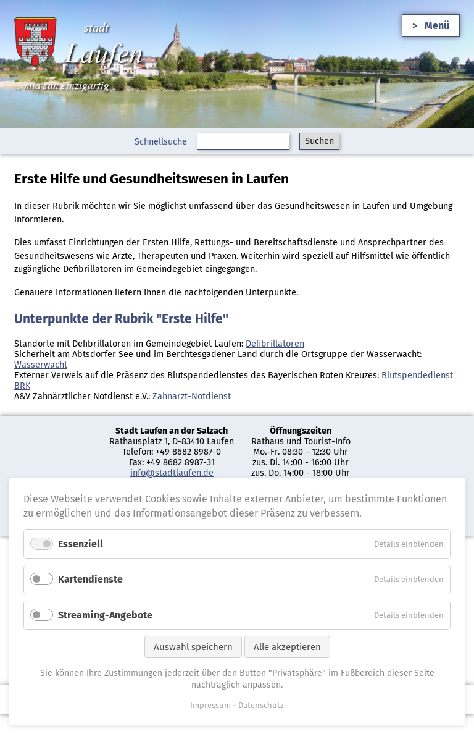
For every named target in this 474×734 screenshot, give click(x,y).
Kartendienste (90, 579)
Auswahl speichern (193, 646)
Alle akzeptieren (287, 646)
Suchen (319, 141)
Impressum (210, 705)
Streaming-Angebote (105, 615)
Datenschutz (261, 705)
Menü (437, 26)
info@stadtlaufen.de (172, 473)
